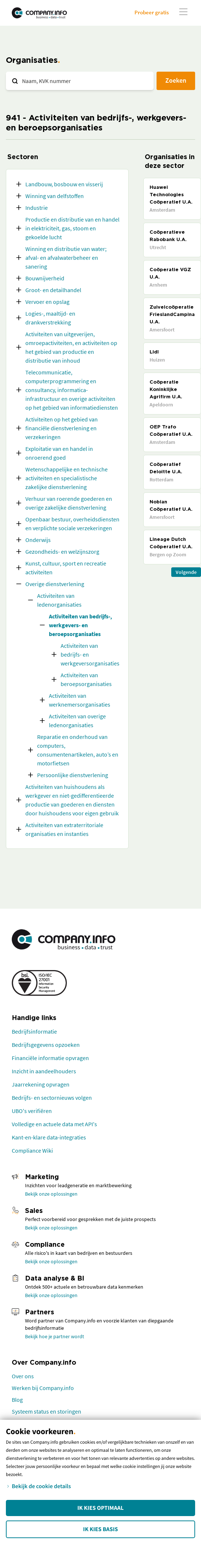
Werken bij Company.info (43, 1388)
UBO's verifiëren (32, 1110)
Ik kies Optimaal (100, 1508)
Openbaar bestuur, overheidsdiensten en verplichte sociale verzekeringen (72, 524)
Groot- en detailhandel (53, 290)
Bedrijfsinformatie (34, 1031)
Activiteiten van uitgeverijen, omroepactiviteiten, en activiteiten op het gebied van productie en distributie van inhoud (71, 347)
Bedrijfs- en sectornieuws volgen (52, 1097)
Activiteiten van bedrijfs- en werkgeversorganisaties (90, 654)
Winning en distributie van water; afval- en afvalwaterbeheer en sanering (66, 257)
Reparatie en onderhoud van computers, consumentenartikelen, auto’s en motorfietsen (77, 750)
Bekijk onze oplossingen (51, 1194)
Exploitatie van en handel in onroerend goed (59, 453)
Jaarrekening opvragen (40, 1084)
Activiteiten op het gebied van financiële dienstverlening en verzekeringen (61, 428)
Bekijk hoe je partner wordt (54, 1336)
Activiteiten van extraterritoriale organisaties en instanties (64, 829)
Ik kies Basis (100, 1529)
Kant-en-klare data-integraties (49, 1137)
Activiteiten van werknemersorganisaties (79, 700)
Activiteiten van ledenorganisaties (59, 600)
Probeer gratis (151, 12)
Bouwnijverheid (44, 278)
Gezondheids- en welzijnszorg (62, 551)
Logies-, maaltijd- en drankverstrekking (50, 318)
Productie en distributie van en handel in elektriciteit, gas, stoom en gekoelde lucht (72, 228)
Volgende (186, 572)
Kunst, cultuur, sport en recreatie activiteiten (65, 568)
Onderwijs (38, 539)
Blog (17, 1399)
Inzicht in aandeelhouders (44, 1071)
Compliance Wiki (32, 1150)
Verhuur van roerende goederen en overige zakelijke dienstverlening (68, 503)
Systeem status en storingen (46, 1411)
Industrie (36, 207)
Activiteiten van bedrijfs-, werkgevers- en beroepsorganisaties (80, 625)
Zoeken (175, 80)
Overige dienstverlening (54, 584)
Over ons (23, 1376)
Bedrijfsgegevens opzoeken (46, 1044)
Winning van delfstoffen (54, 196)
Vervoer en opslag (47, 301)
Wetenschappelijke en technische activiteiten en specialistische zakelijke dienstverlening (66, 478)
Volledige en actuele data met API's (54, 1124)
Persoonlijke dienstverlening (72, 775)
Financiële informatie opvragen (50, 1058)
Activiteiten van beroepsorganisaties (86, 679)
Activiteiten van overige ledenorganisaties (77, 720)
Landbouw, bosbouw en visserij (64, 184)
